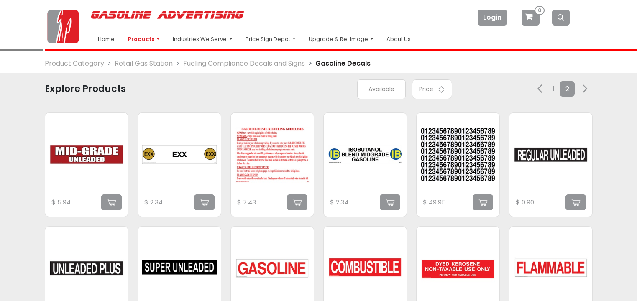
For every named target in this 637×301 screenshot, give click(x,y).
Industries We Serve (200, 39)
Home (106, 39)
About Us (398, 39)
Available (381, 89)
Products (142, 39)
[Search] (561, 18)
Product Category (74, 63)
